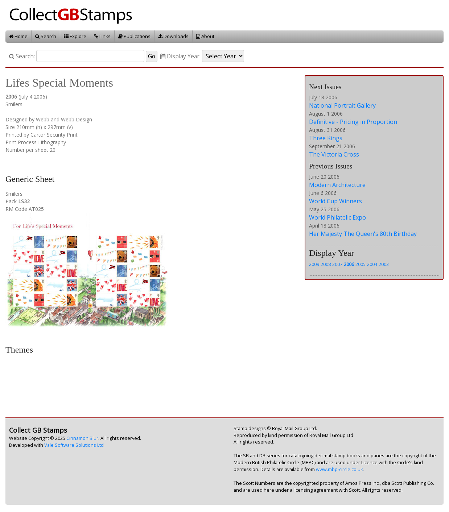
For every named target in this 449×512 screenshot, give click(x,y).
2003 (384, 264)
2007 (337, 264)
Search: (22, 56)
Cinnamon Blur (82, 438)
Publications (134, 36)
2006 (349, 264)
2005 (360, 264)
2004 (372, 264)
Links (102, 36)
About (205, 36)
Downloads (173, 36)
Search (45, 36)
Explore (75, 36)
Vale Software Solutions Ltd (74, 445)
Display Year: (180, 56)
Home (18, 36)
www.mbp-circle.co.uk (339, 469)
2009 (314, 264)
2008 (326, 264)
